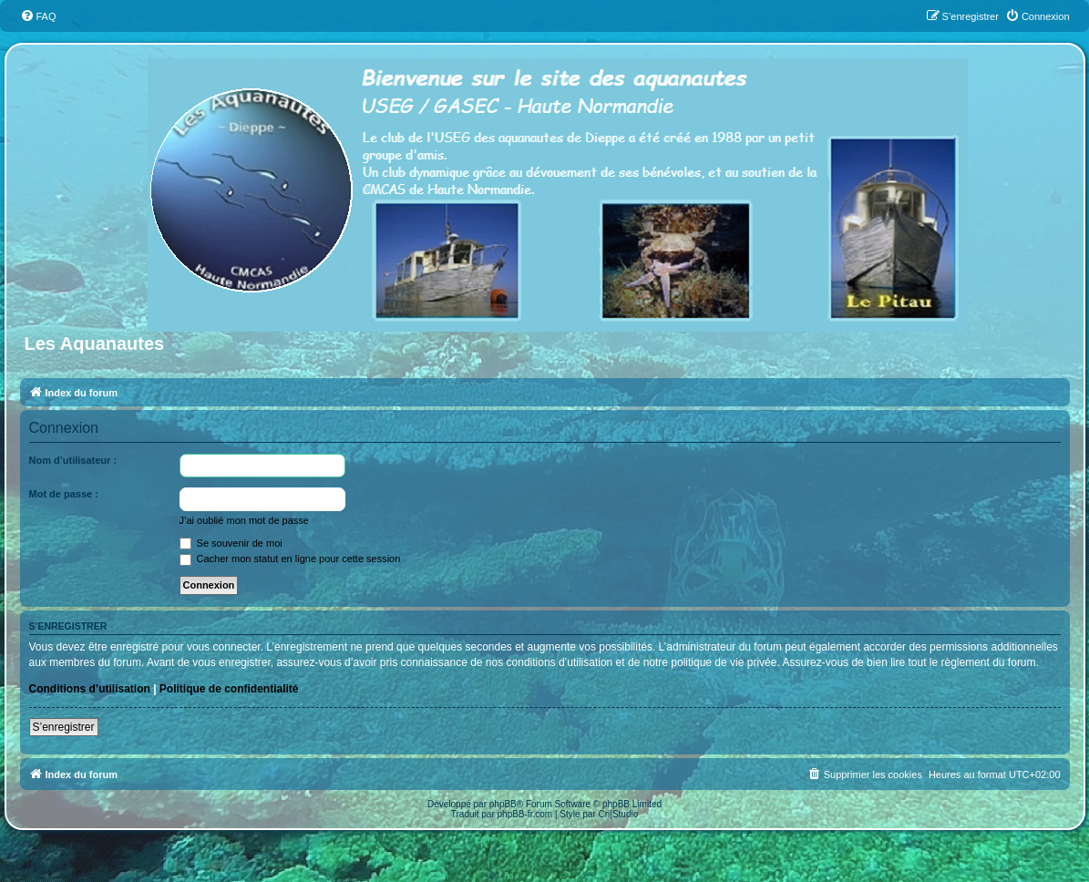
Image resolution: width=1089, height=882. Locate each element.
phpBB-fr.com (525, 814)
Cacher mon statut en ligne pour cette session (290, 558)
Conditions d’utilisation (89, 688)
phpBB (503, 804)
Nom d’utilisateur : (73, 460)
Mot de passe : (63, 493)
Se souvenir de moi (231, 543)
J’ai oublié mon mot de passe (244, 520)
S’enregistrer (64, 727)
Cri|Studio (619, 814)
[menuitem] (38, 16)
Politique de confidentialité (229, 688)
